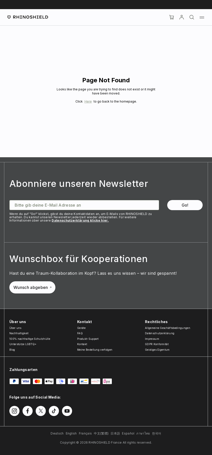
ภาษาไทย (143, 433)
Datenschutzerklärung (159, 333)
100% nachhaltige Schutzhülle (29, 338)
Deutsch (57, 433)
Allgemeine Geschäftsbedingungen (167, 327)
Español (128, 433)
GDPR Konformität (156, 344)
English (71, 433)
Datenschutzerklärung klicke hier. (80, 220)
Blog (12, 349)
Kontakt (82, 344)
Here (88, 101)
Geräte (81, 327)
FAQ (80, 333)
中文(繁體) (101, 433)
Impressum (152, 338)
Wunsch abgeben (32, 287)
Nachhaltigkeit (18, 333)
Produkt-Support (88, 338)
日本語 (115, 433)
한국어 (156, 433)
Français (85, 433)
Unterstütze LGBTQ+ (23, 344)
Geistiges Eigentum (157, 349)
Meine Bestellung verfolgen (94, 349)
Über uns (15, 327)
